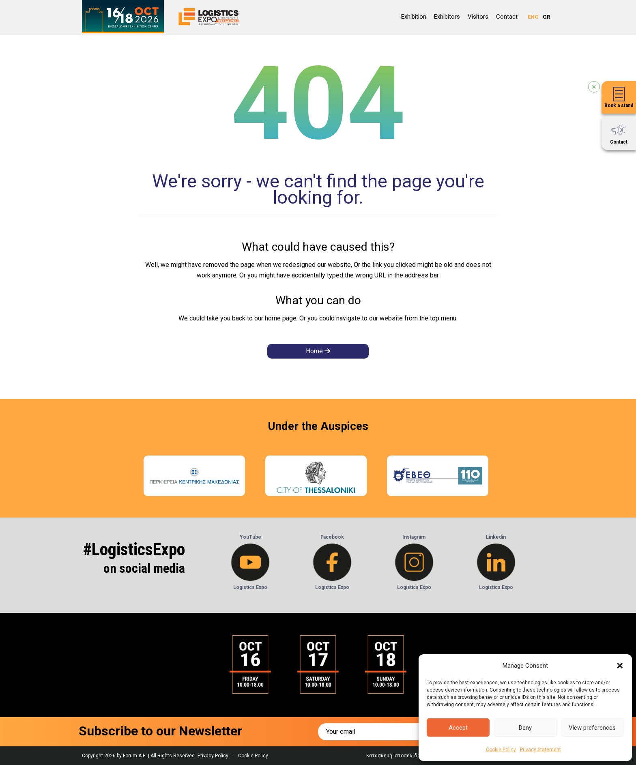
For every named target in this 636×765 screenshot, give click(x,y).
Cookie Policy (501, 749)
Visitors (478, 16)
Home (318, 351)
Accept (458, 727)
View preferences (592, 727)
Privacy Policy (213, 756)
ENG (533, 17)
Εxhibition (413, 16)
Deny (525, 727)
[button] (620, 666)
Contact (507, 16)
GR (546, 17)
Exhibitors (447, 16)
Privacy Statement (540, 749)
